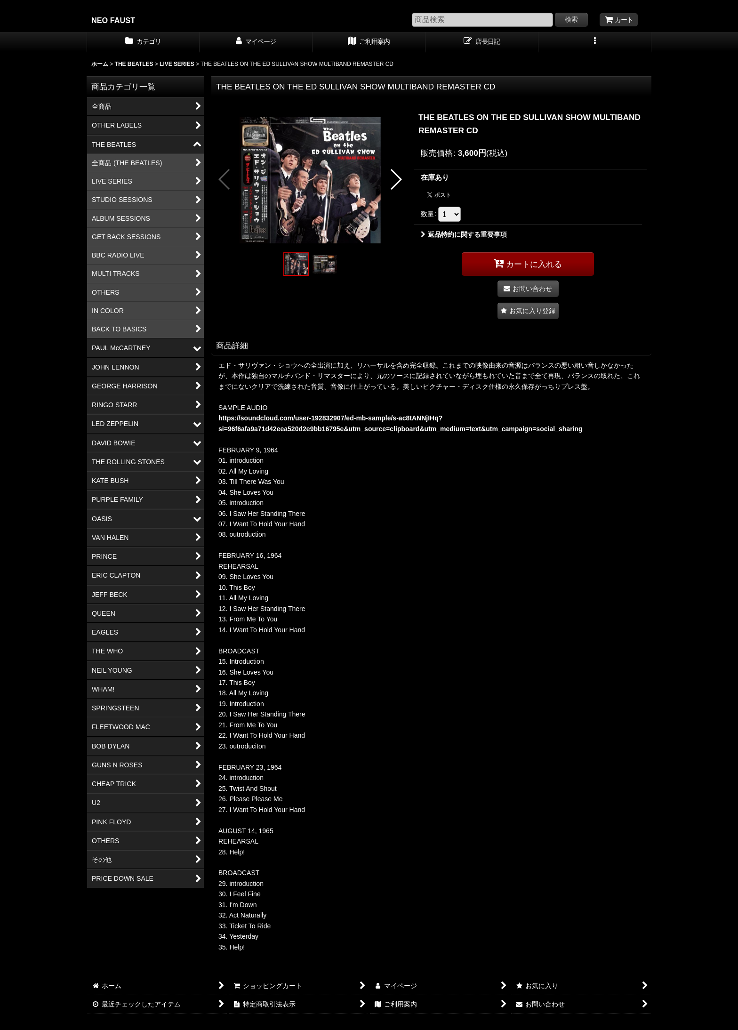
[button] (594, 42)
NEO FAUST (113, 20)
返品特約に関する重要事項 (464, 234)
